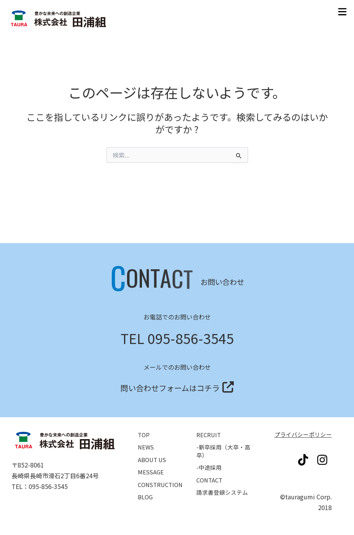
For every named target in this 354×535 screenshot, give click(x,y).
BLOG (146, 490)
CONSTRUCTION (162, 477)
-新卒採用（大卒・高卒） (225, 442)
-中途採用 (209, 459)
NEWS (146, 437)
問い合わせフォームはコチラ (170, 375)
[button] (342, 12)
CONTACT (210, 472)
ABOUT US (153, 451)
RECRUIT (209, 424)
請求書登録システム (223, 486)
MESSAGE (151, 464)
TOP (144, 424)
